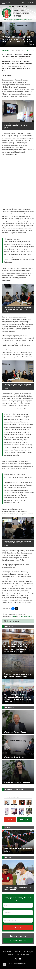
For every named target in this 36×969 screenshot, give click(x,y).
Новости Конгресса (23, 955)
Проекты (11, 955)
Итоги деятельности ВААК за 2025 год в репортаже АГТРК (17, 888)
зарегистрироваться (25, 616)
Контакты (17, 952)
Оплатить (18, 927)
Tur (16, 6)
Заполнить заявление (18, 940)
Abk (19, 6)
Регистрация (30, 2)
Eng (13, 6)
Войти (22, 2)
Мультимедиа (28, 952)
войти (14, 616)
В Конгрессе (6, 50)
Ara (26, 6)
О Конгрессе (7, 952)
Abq (23, 6)
